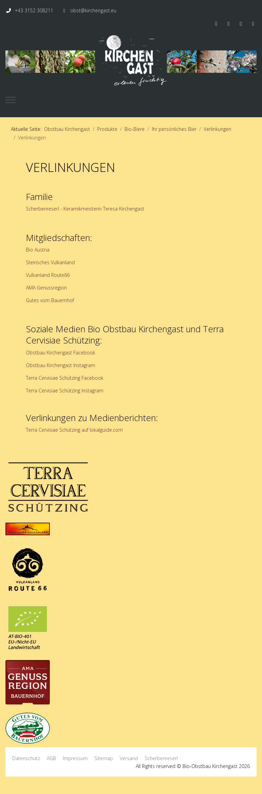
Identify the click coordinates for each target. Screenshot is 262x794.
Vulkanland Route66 (48, 275)
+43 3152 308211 (34, 10)
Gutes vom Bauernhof (50, 300)
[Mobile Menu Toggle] (10, 100)
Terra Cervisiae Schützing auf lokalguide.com (74, 430)
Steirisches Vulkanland (50, 262)
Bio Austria (37, 249)
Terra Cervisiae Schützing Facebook (64, 378)
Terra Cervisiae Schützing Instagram (64, 390)
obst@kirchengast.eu (93, 10)
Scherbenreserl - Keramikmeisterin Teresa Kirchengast (85, 208)
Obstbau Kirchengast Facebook (60, 352)
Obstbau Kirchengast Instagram (60, 365)
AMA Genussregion (46, 287)
